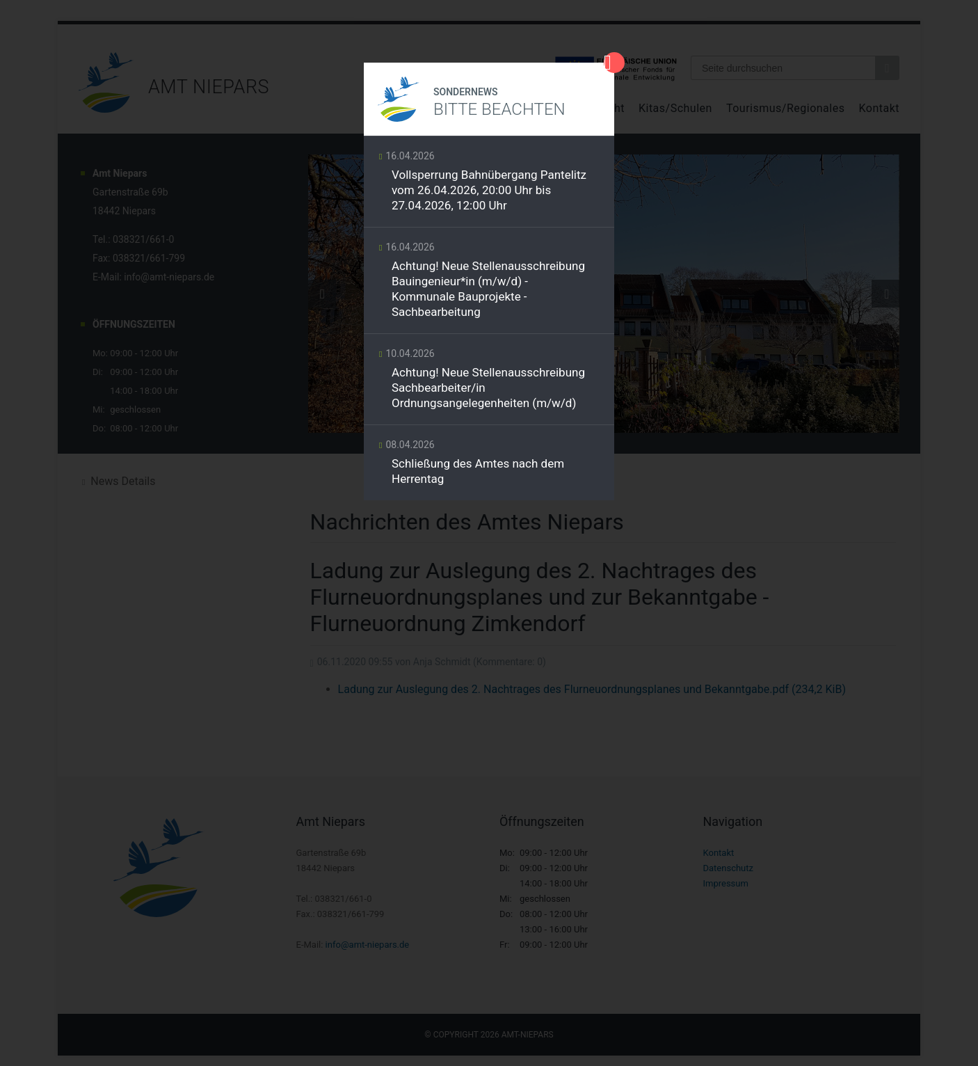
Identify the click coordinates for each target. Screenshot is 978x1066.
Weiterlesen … (489, 185)
